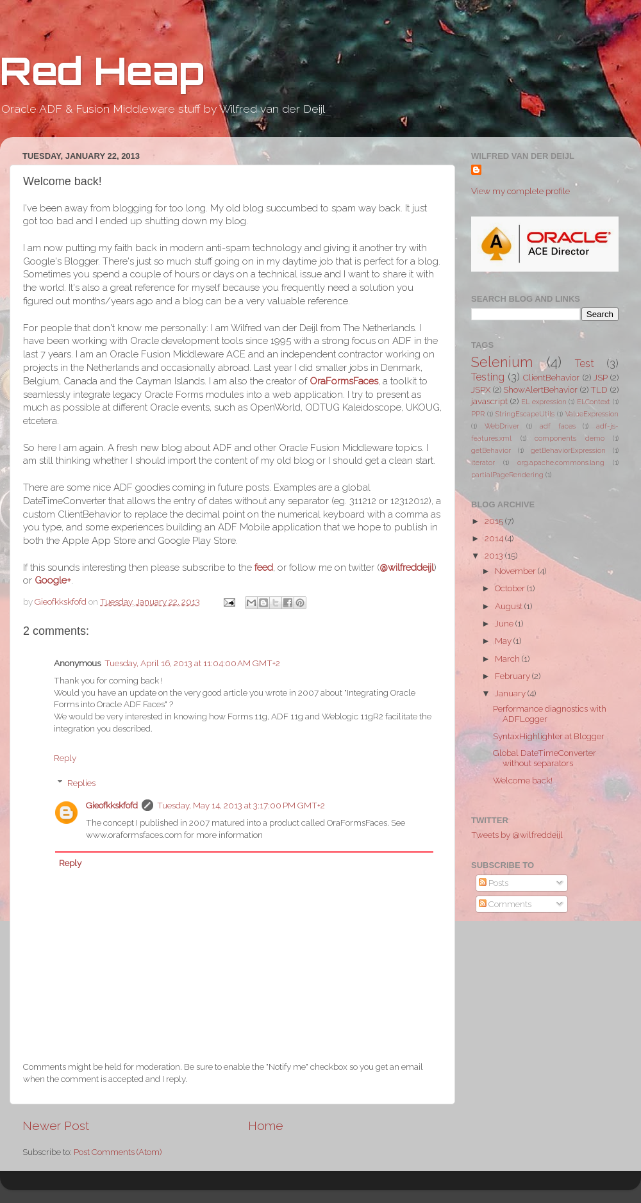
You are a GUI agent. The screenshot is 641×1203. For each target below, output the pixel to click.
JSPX (480, 389)
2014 (495, 538)
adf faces (558, 426)
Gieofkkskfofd (112, 805)
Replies (81, 783)
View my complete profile (520, 191)
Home (265, 1125)
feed (263, 567)
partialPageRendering (507, 475)
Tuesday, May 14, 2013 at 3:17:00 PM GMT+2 (241, 805)
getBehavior (491, 450)
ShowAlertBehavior (540, 389)
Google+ (53, 580)
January (511, 693)
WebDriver (502, 426)
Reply (65, 758)
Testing (487, 377)
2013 (495, 555)
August (509, 606)
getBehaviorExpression (568, 450)
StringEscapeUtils (524, 414)
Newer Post (55, 1125)
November (516, 571)
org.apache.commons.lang (560, 463)
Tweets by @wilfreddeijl (517, 835)
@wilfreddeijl (406, 567)
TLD (599, 389)
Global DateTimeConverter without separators (544, 758)
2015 (495, 521)
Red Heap (102, 70)
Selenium (502, 362)
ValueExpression (592, 414)
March (508, 658)
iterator (483, 463)
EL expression (544, 402)
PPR (478, 414)
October (511, 588)
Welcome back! (523, 780)
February (513, 676)
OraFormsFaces (344, 380)
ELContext (593, 402)
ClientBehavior (551, 377)
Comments (505, 904)
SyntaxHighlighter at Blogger (548, 736)
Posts (493, 883)
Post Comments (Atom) (118, 1152)
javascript (489, 401)
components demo (569, 438)
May (504, 640)
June (505, 623)
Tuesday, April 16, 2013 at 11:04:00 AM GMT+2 (192, 663)
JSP (601, 377)
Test (584, 363)
